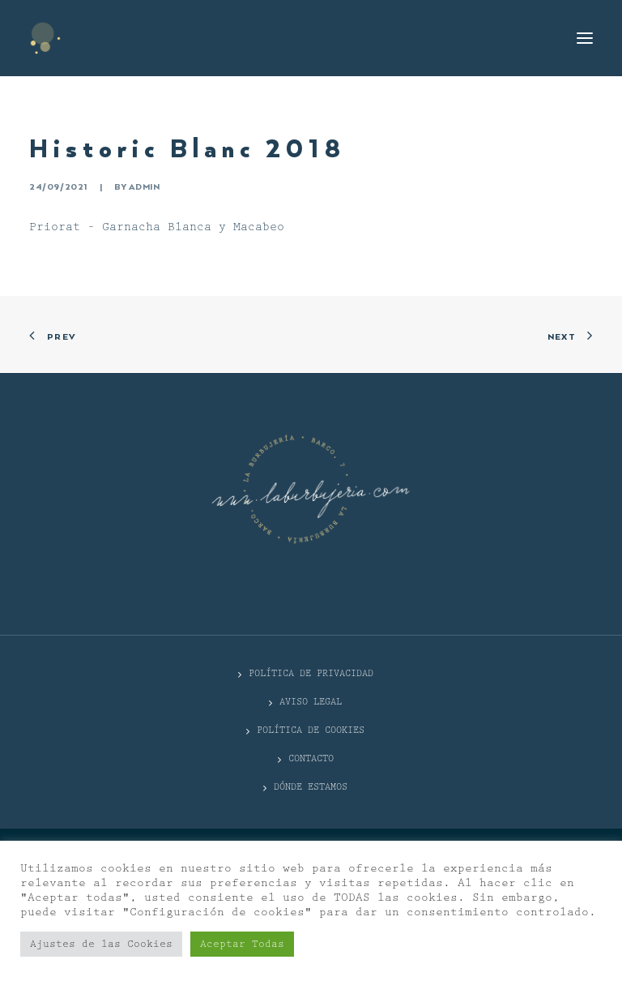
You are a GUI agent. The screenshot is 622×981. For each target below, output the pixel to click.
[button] (584, 38)
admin (144, 187)
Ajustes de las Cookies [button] (101, 944)
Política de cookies (310, 730)
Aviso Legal (310, 701)
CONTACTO (311, 758)
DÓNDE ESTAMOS (310, 787)
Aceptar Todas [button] (242, 944)
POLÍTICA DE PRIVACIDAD (311, 673)
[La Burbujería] (45, 38)
